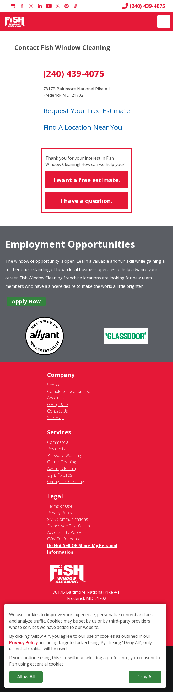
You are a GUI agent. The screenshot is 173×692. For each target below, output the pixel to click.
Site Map (55, 417)
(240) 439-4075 (143, 6)
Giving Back (57, 404)
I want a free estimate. (86, 180)
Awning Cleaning (62, 468)
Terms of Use (59, 506)
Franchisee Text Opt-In (68, 526)
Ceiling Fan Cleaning (65, 481)
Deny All (145, 676)
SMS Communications (67, 519)
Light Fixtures (59, 475)
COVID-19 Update (63, 539)
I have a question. (86, 200)
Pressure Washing (64, 455)
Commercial (58, 442)
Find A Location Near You (82, 127)
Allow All (26, 676)
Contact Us (57, 411)
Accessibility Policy (64, 532)
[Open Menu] (163, 21)
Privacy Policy (59, 513)
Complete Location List (68, 391)
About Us (55, 398)
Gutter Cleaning (61, 462)
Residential (57, 449)
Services (55, 385)
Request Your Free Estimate (86, 110)
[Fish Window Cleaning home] (15, 21)
